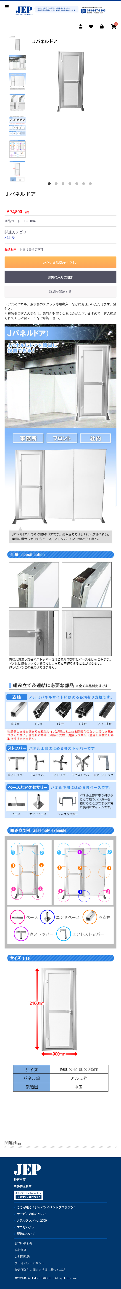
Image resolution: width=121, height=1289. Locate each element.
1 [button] (50, 184)
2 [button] (57, 184)
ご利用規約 (22, 1256)
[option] (71, 77)
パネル (10, 238)
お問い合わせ (24, 1243)
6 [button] (84, 184)
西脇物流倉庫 (23, 1186)
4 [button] (70, 184)
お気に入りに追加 (60, 277)
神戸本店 (20, 1179)
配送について (26, 1233)
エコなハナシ (26, 1227)
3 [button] (64, 184)
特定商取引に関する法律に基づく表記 (40, 1269)
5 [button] (77, 184)
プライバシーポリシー (30, 1263)
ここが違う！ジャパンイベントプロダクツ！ (46, 1207)
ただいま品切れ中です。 (60, 262)
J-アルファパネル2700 (32, 1220)
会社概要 (21, 1250)
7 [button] (91, 184)
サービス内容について (32, 1214)
